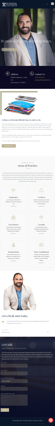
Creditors (41, 197)
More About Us (9, 146)
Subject (14, 387)
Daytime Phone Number (14, 379)
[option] (27, 37)
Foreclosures (14, 224)
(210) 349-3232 (39, 77)
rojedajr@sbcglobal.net (42, 80)
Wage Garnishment (41, 252)
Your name (14, 364)
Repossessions (13, 252)
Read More (13, 206)
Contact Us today (10, 51)
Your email (14, 372)
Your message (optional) (14, 399)
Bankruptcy (13, 197)
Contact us (4, 141)
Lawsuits (41, 224)
